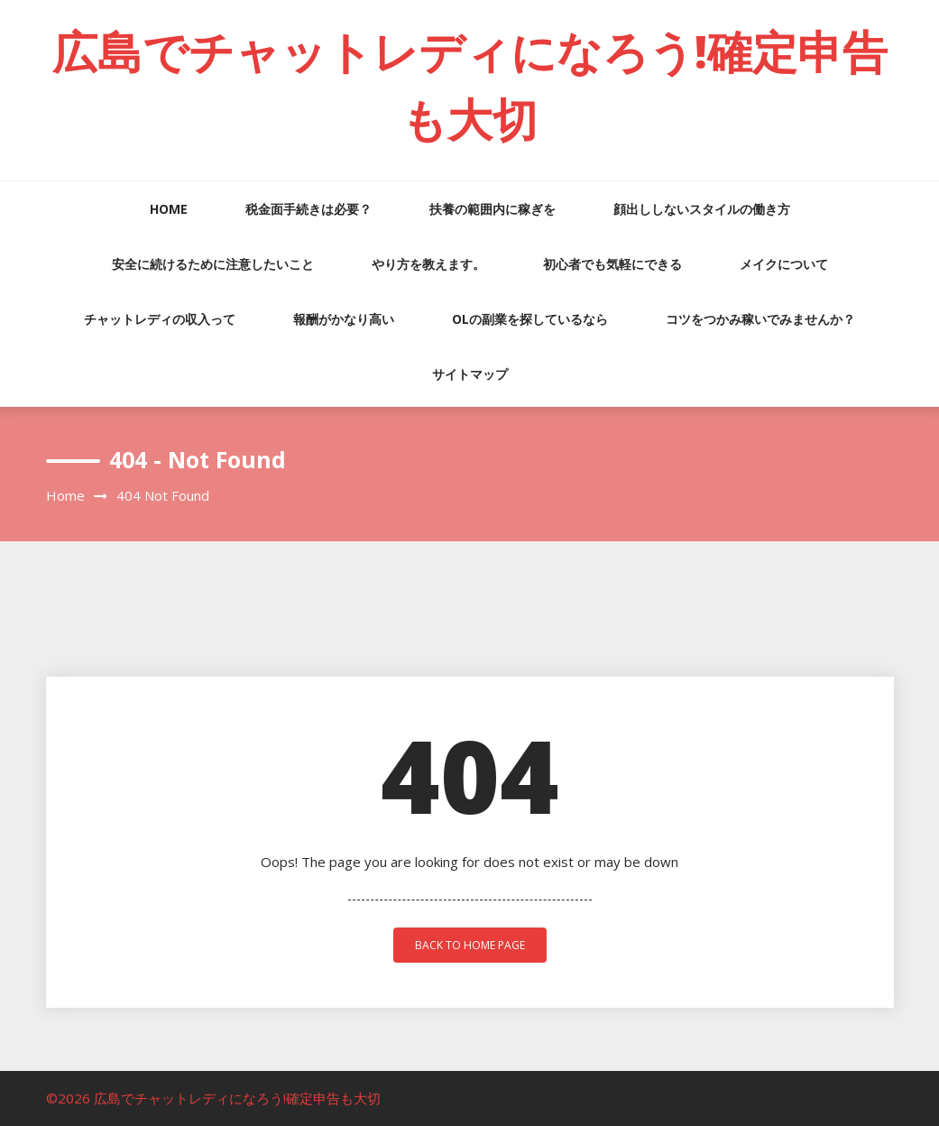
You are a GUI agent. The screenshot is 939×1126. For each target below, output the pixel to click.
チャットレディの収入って (159, 319)
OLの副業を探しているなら (530, 319)
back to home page (470, 945)
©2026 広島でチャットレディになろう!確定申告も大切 (213, 1098)
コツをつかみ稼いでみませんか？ (760, 319)
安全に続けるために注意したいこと (213, 263)
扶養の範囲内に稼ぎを (492, 208)
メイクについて (784, 263)
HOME (169, 208)
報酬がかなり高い (343, 319)
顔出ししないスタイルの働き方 (701, 208)
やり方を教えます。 (428, 263)
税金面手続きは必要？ (308, 208)
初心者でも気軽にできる (612, 263)
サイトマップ (470, 374)
